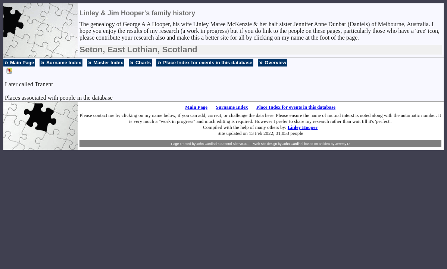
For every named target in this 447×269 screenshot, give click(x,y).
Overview (275, 62)
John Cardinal (292, 144)
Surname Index (63, 62)
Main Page (22, 62)
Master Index (108, 62)
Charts (143, 62)
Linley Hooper (303, 127)
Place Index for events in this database (207, 62)
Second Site (230, 144)
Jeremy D (342, 144)
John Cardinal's (207, 144)
